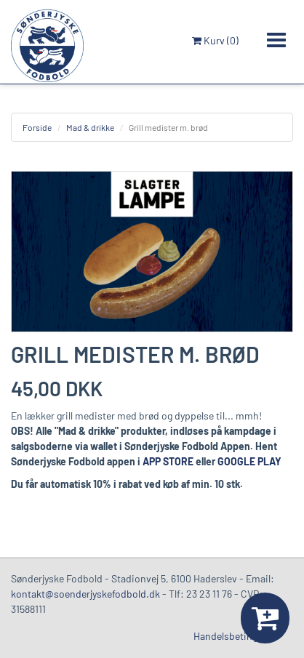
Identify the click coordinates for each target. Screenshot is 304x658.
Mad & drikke (90, 127)
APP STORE (168, 461)
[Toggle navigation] (276, 40)
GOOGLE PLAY (249, 461)
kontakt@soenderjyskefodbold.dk (85, 593)
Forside (37, 127)
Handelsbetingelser (236, 636)
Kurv (215, 40)
